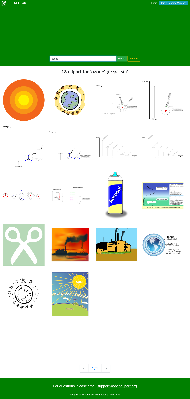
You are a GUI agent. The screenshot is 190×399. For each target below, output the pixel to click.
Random (133, 58)
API (118, 394)
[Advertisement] (95, 31)
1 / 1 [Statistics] (95, 368)
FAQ (72, 394)
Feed (112, 394)
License (89, 394)
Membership (101, 394)
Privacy (80, 394)
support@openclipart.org (117, 386)
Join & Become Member (173, 3)
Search (121, 58)
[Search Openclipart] (83, 58)
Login (154, 3)
